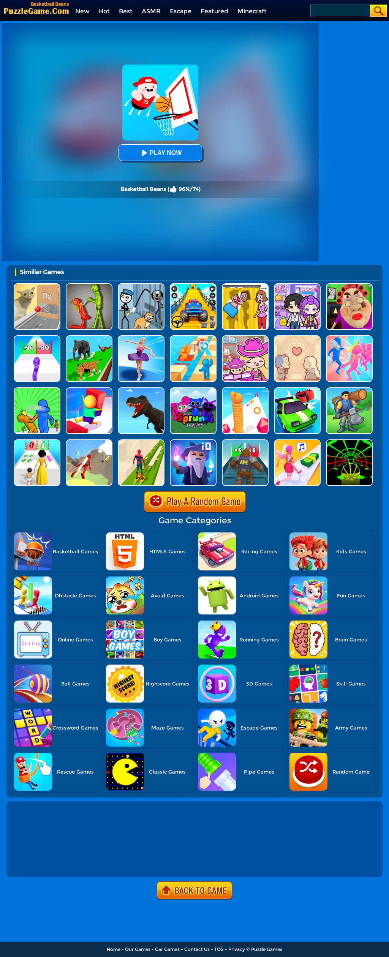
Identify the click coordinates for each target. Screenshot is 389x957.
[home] (36, 11)
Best (126, 11)
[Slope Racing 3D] (349, 442)
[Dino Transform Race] (141, 390)
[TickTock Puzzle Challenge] (37, 286)
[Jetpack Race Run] (89, 442)
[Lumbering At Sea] (349, 390)
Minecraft (252, 11)
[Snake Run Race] (37, 338)
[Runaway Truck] (297, 390)
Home (113, 949)
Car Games (167, 949)
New (82, 11)
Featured (214, 11)
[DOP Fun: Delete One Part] (245, 286)
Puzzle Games (266, 949)
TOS (219, 949)
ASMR (151, 11)
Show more (33, 862)
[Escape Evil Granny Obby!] (349, 286)
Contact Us (197, 949)
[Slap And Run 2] (37, 390)
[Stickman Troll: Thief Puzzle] (141, 286)
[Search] (339, 11)
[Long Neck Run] (245, 390)
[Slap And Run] (349, 338)
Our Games (137, 949)
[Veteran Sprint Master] (193, 286)
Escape (180, 11)
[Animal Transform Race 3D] (89, 338)
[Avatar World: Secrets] (297, 286)
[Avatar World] (245, 338)
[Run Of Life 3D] (37, 442)
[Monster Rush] (245, 442)
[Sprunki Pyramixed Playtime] (193, 390)
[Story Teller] (297, 338)
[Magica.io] (193, 442)
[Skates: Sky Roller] (141, 442)
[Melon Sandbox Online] (89, 286)
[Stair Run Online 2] (89, 390)
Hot (104, 11)
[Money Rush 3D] (297, 442)
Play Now (160, 153)
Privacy (236, 949)
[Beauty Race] (141, 338)
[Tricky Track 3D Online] (193, 338)
